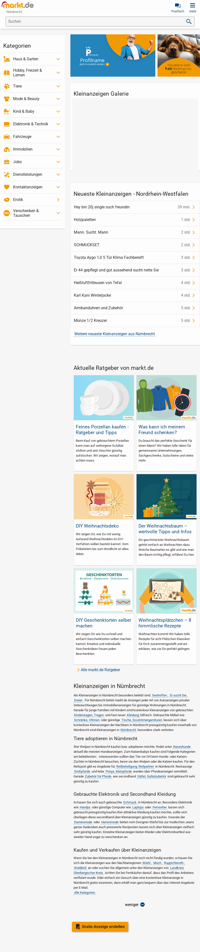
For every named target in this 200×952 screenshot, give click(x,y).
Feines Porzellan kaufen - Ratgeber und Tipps (102, 429)
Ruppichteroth (173, 863)
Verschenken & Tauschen (26, 213)
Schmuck (130, 802)
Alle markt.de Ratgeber (100, 669)
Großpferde (82, 771)
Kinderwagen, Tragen (89, 715)
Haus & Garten (25, 59)
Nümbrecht (128, 730)
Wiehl (146, 863)
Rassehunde (182, 747)
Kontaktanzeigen (27, 187)
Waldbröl (80, 868)
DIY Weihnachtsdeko (97, 526)
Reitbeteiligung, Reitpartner (135, 766)
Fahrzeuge (22, 136)
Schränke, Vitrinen (87, 720)
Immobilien (23, 149)
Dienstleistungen (27, 174)
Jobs (17, 161)
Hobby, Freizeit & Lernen (27, 72)
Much (157, 863)
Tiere (17, 86)
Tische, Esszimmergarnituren (141, 720)
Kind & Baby (23, 111)
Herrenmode (110, 822)
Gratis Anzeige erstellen (103, 926)
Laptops (138, 807)
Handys (85, 807)
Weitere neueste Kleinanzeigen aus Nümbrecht (114, 334)
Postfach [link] (177, 11)
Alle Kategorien (84, 892)
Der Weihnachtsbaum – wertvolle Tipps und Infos (165, 528)
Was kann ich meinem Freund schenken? (162, 429)
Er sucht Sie (178, 695)
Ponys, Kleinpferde (119, 771)
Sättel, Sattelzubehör (151, 776)
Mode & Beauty (26, 98)
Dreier (78, 700)
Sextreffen (159, 695)
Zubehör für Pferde (98, 776)
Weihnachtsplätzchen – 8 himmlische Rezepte (165, 623)
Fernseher (160, 807)
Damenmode (83, 822)
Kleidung (133, 715)
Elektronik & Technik (30, 124)
